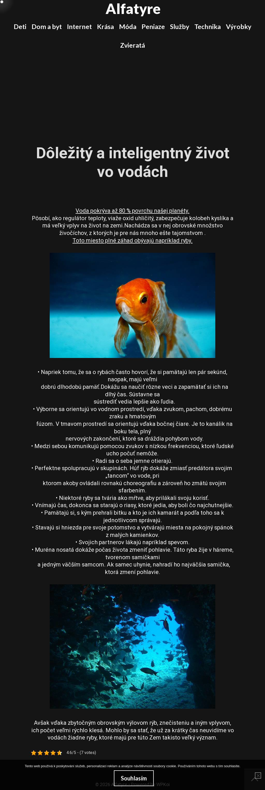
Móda (127, 26)
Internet (79, 26)
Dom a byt (47, 26)
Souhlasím (134, 778)
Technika (207, 26)
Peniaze (153, 26)
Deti (20, 26)
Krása (105, 26)
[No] (258, 775)
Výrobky (238, 26)
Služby (179, 26)
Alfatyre (133, 8)
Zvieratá (132, 45)
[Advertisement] (132, 93)
